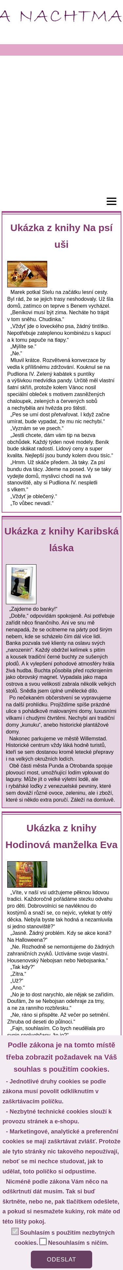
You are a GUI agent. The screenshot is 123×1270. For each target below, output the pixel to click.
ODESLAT (61, 1259)
